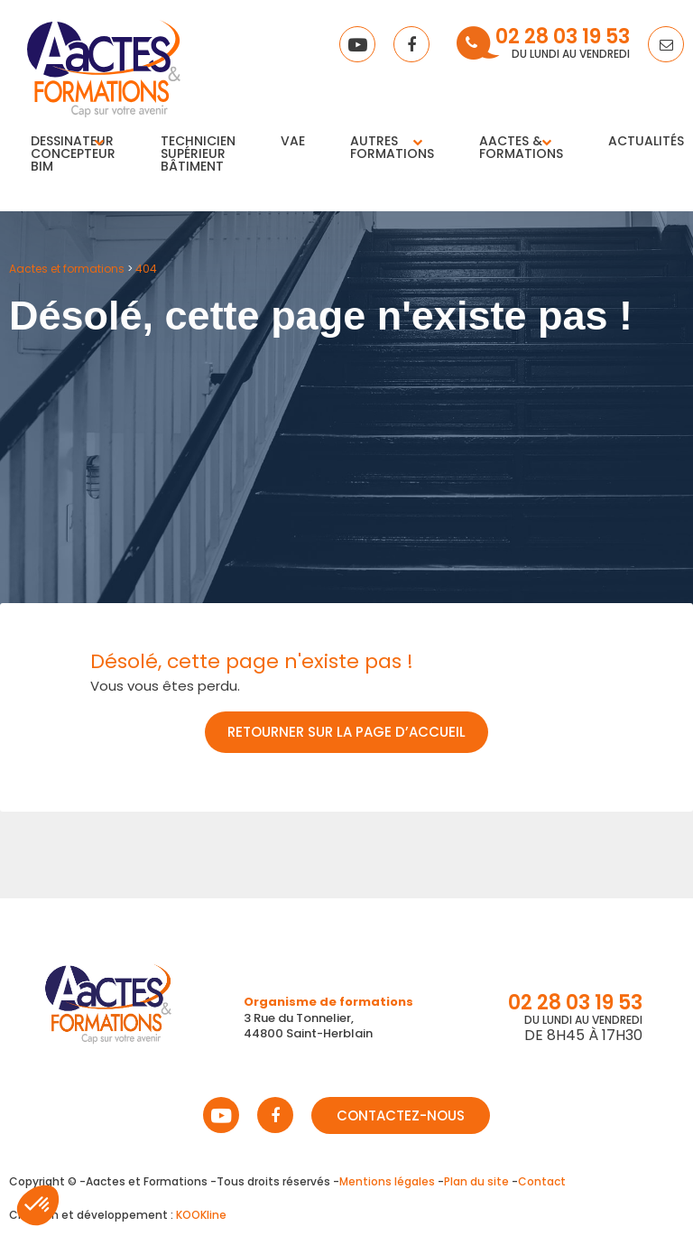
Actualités (646, 141)
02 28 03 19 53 (562, 38)
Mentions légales (387, 1181)
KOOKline (201, 1214)
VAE (293, 141)
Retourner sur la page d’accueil (346, 731)
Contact (542, 1181)
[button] (38, 1205)
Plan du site (476, 1181)
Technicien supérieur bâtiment (198, 153)
